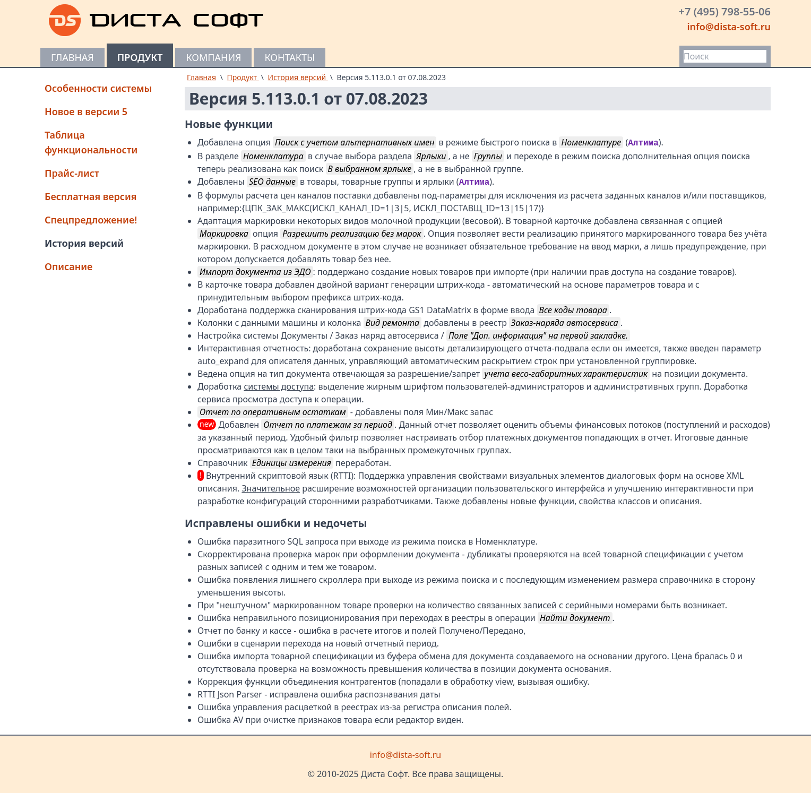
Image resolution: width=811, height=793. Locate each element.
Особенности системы (98, 88)
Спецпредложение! (91, 219)
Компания (213, 57)
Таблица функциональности (91, 142)
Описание (68, 266)
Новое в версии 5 (86, 111)
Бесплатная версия (91, 196)
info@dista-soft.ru (729, 26)
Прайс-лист (72, 173)
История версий (84, 243)
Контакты (289, 57)
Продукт (140, 57)
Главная (72, 57)
